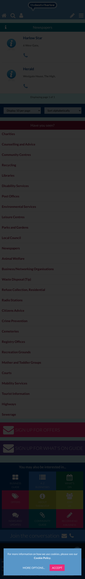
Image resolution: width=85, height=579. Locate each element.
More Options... (34, 567)
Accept (57, 567)
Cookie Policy (42, 557)
